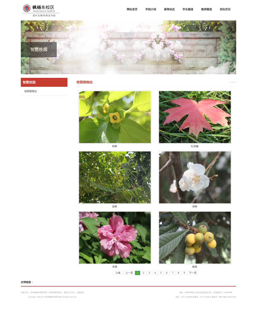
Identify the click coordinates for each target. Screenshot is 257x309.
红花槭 (194, 146)
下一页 (193, 273)
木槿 (114, 266)
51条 (118, 273)
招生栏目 (225, 9)
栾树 (114, 206)
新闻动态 (169, 9)
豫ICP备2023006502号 (227, 297)
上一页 (129, 273)
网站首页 (132, 9)
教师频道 (206, 9)
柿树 (114, 146)
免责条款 (80, 292)
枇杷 (194, 266)
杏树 (194, 206)
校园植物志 (30, 91)
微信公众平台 (69, 292)
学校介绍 (150, 9)
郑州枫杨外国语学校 (38, 292)
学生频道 (188, 9)
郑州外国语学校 (55, 292)
